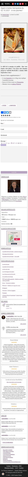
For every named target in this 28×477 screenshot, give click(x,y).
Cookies (21, 468)
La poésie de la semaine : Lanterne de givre (12, 251)
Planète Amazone (7, 460)
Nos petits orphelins (7, 450)
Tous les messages (7, 442)
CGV (16, 468)
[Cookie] (3, 474)
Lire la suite (23, 323)
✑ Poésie (4, 105)
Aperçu (3, 144)
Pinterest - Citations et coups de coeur (11, 285)
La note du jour (5, 264)
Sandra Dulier (6, 14)
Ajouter (14, 172)
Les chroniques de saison (8, 271)
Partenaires (15, 466)
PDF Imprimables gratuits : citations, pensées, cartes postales (13, 280)
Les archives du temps (7, 276)
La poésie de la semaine (8, 266)
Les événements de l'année (8, 274)
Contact (8, 466)
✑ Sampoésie (12, 105)
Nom (2, 123)
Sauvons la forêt (7, 456)
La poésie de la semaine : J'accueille (10, 256)
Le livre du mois (6, 269)
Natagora (5, 458)
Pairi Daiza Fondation (8, 457)
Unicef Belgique (6, 453)
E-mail (2, 129)
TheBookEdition (5, 199)
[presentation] (12, 167)
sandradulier (10, 316)
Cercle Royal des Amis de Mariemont (11, 461)
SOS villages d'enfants (8, 451)
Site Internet (4, 135)
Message (3, 141)
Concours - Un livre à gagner (8, 290)
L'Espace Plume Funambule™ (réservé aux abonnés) (12, 296)
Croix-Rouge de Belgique (9, 454)
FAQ (20, 466)
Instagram (4, 288)
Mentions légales (9, 468)
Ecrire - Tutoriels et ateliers (8, 283)
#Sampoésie (20, 82)
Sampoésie (9, 78)
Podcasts (4, 293)
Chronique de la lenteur (7, 254)
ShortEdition (19, 201)
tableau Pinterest (16, 84)
